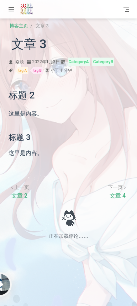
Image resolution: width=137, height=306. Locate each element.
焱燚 (19, 61)
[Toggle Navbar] (126, 9)
